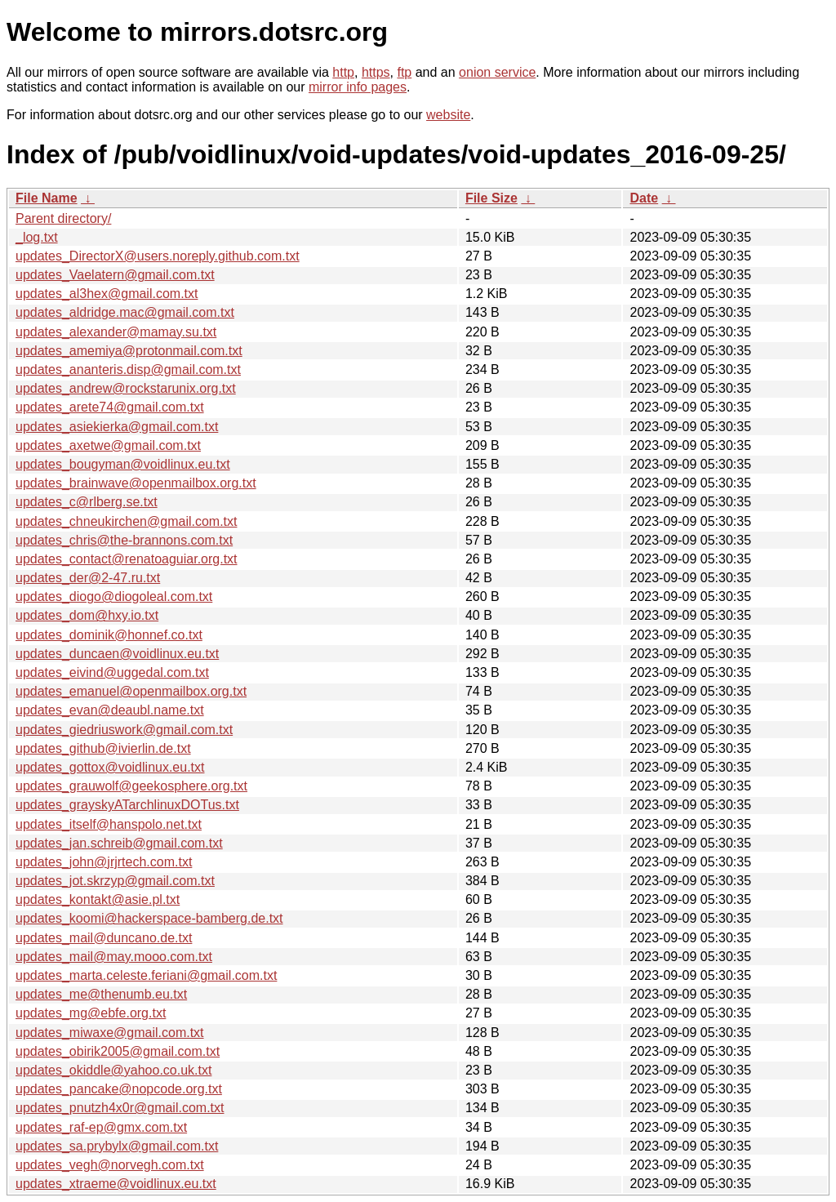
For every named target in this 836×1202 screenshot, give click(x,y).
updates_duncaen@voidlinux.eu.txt (117, 654)
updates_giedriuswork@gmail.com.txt (124, 730)
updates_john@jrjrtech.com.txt (104, 862)
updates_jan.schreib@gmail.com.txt (119, 843)
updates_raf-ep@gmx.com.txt (101, 1127)
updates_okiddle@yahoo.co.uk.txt (113, 1070)
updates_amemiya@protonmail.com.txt (129, 351)
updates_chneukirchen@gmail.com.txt (127, 521)
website (448, 115)
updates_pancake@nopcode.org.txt (119, 1089)
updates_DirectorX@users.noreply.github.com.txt (158, 256)
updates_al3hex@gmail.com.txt (107, 293)
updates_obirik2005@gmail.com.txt (118, 1051)
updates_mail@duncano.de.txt (104, 938)
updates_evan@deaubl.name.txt (110, 710)
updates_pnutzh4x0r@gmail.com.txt (120, 1108)
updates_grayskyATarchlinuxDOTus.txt (127, 805)
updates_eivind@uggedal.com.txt (112, 672)
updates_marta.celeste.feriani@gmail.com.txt (146, 975)
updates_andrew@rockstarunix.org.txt (126, 388)
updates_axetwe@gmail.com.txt (108, 445)
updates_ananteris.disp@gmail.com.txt (128, 369)
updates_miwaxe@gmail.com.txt (110, 1033)
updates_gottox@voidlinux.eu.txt (110, 767)
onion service (497, 72)
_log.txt (37, 237)
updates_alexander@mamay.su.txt (116, 332)
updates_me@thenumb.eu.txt (101, 994)
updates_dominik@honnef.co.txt (109, 635)
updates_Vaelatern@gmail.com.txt (115, 275)
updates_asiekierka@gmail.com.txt (117, 427)
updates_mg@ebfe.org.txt (91, 1013)
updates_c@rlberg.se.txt (87, 502)
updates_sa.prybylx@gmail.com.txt (117, 1146)
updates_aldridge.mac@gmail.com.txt (125, 312)
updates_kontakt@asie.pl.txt (98, 899)
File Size (491, 198)
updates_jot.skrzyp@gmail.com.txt (115, 881)
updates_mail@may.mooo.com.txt (114, 957)
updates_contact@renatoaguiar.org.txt (127, 559)
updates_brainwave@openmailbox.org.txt (136, 483)
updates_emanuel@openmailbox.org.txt (131, 691)
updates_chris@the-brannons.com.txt (124, 540)
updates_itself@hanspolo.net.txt (109, 824)
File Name (47, 198)
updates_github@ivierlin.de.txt (103, 748)
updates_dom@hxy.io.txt (87, 615)
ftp (404, 72)
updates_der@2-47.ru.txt (88, 578)
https (376, 72)
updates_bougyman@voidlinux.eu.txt (123, 464)
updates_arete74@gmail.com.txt (110, 407)
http (343, 72)
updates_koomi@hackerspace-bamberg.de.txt (149, 918)
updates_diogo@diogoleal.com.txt (114, 596)
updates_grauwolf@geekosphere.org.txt (131, 786)
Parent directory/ (63, 218)
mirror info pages (358, 87)
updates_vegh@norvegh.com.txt (110, 1165)
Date (643, 198)
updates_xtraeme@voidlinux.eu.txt (116, 1184)
